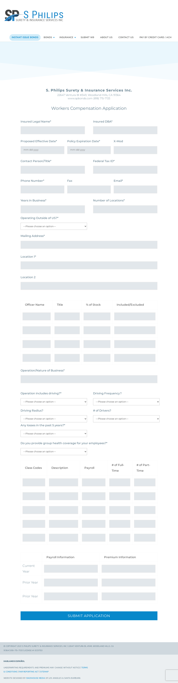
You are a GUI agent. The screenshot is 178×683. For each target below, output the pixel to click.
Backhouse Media (35, 676)
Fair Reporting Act (29, 669)
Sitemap (44, 669)
